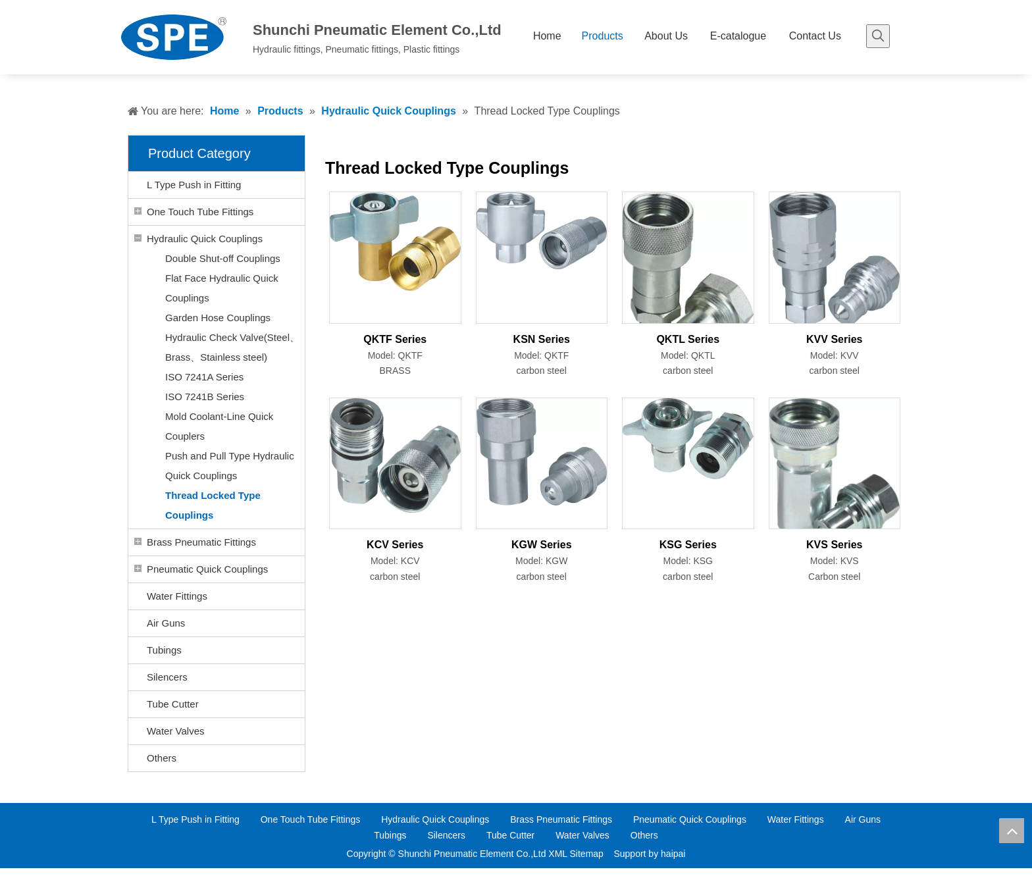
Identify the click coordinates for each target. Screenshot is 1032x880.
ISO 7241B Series (204, 396)
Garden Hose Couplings (218, 317)
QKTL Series (687, 339)
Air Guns (166, 623)
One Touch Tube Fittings (200, 211)
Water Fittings (177, 596)
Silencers (167, 677)
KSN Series (541, 339)
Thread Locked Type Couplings (213, 505)
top (1011, 830)
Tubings (164, 650)
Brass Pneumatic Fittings (201, 542)
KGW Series (541, 544)
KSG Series (688, 544)
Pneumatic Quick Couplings (207, 569)
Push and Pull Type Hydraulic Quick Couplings (229, 465)
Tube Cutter (173, 704)
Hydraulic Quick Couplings (205, 238)
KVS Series (834, 544)
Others (161, 758)
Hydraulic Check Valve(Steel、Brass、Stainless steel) (232, 347)
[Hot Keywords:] (878, 36)
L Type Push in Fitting (194, 184)
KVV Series (834, 339)
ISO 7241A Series (204, 376)
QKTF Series (394, 339)
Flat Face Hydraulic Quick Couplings (221, 287)
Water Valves (176, 731)
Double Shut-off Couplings (222, 258)
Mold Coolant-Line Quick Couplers (219, 426)
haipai (673, 853)
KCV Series (395, 544)
